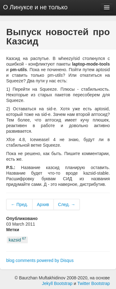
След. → (66, 204)
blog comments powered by (40, 260)
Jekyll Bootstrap (57, 283)
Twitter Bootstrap (93, 283)
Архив (43, 204)
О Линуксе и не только (35, 7)
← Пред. (19, 204)
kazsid (17, 239)
